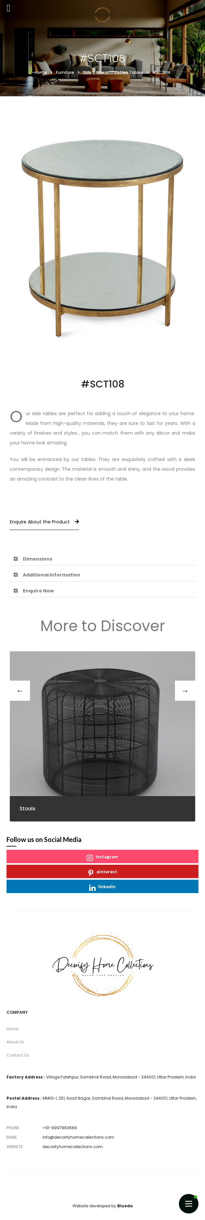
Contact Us (18, 1055)
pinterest (102, 872)
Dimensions (37, 559)
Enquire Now (38, 591)
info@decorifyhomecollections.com (78, 1137)
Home (12, 1029)
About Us (15, 1042)
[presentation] (20, 691)
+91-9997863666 (59, 1128)
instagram (102, 857)
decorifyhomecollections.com (72, 1146)
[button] (102, 559)
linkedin (102, 887)
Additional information (51, 575)
